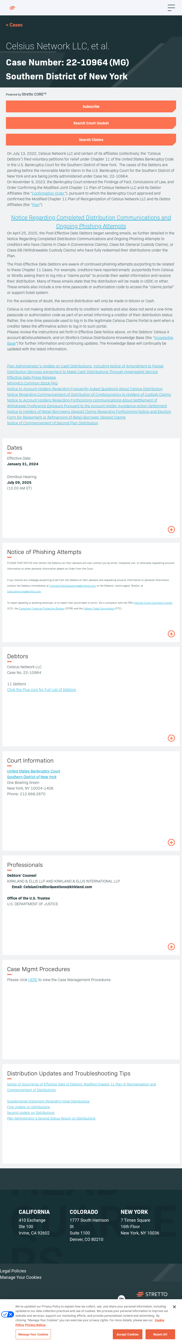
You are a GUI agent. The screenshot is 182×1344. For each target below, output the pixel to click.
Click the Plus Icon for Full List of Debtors (41, 689)
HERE (32, 979)
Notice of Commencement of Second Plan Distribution (52, 422)
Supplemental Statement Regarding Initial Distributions (48, 1101)
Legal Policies (13, 1270)
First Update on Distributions (28, 1106)
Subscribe (91, 106)
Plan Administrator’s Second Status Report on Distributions (51, 1118)
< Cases (14, 25)
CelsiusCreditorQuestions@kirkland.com (73, 585)
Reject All (160, 1336)
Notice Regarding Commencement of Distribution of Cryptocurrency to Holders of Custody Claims (89, 394)
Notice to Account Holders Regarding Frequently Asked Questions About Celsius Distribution (85, 388)
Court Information (30, 760)
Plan (36, 204)
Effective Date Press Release (31, 377)
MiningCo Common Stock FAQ (32, 382)
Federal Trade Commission (98, 608)
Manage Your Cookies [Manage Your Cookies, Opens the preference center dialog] (33, 1336)
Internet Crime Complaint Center (153, 602)
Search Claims (91, 139)
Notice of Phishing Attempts (44, 551)
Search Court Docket (91, 122)
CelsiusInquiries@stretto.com (24, 591)
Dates (14, 447)
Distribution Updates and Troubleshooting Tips (68, 1073)
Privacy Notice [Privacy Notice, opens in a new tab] (35, 1326)
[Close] (174, 1308)
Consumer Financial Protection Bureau (41, 608)
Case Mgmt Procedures (38, 969)
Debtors (17, 656)
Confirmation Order (48, 193)
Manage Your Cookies (20, 1277)
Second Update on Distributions (31, 1112)
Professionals (25, 864)
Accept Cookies (128, 1336)
